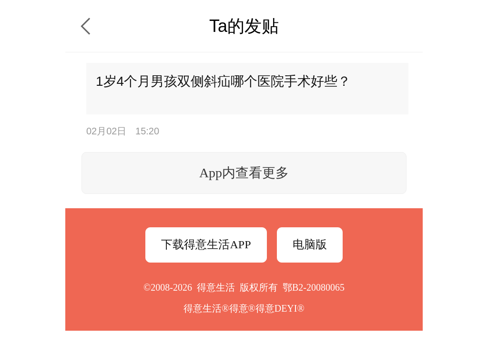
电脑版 (310, 244)
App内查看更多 (244, 172)
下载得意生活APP (206, 244)
